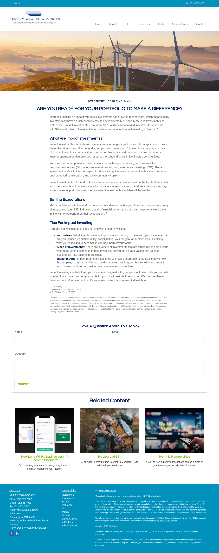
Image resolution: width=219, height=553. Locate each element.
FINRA (98, 535)
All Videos (67, 522)
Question (20, 353)
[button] (109, 19)
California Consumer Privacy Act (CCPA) (181, 518)
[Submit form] (23, 384)
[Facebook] (19, 3)
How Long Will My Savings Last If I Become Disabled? (44, 458)
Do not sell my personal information (162, 521)
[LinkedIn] (16, 3)
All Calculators (69, 525)
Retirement (68, 495)
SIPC (104, 535)
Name (18, 332)
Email (115, 332)
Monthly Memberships (174, 457)
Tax (64, 508)
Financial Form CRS (107, 491)
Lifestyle (66, 515)
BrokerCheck (154, 496)
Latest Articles (69, 519)
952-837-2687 (195, 3)
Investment (68, 498)
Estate (65, 502)
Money (65, 512)
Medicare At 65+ (109, 457)
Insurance (67, 505)
